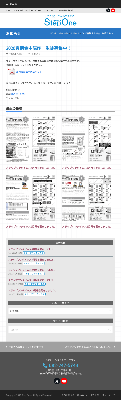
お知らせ (36, 54)
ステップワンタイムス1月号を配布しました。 (87, 226)
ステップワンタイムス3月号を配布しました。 (87, 168)
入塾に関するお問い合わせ (74, 395)
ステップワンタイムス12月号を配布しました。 (32, 290)
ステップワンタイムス (34, 253)
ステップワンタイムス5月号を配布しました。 (90, 347)
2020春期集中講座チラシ (29, 71)
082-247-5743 (18, 93)
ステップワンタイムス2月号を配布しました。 (31, 226)
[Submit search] (110, 329)
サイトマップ (108, 395)
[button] (13, 4)
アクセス (95, 395)
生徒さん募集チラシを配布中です (24, 347)
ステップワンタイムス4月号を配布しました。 (31, 168)
